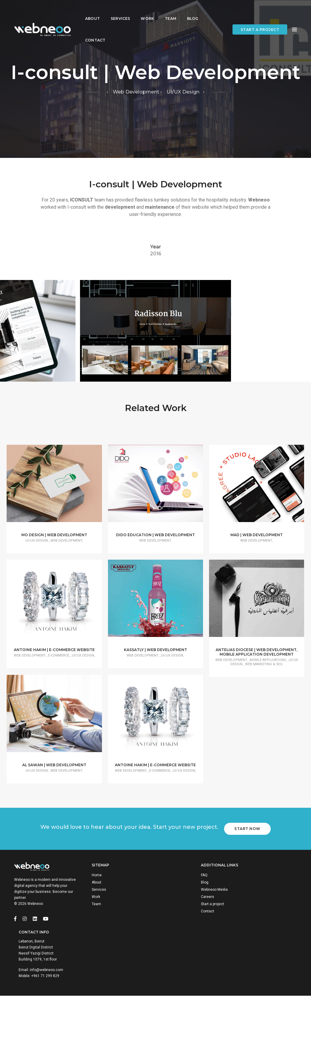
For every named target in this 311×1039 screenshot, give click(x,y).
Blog (193, 10)
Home (101, 973)
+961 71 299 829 (269, 1006)
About (92, 10)
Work (147, 10)
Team (170, 10)
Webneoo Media (182, 987)
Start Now (250, 920)
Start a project (260, 22)
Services (120, 10)
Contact (95, 32)
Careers (175, 994)
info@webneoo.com (270, 1000)
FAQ (172, 973)
